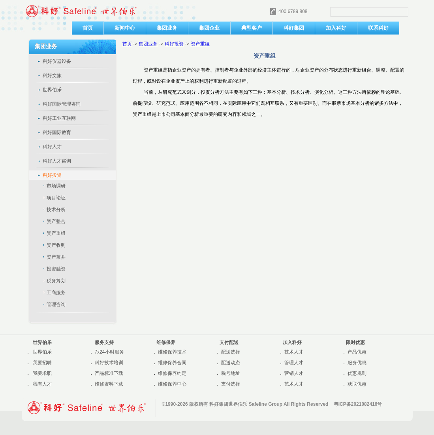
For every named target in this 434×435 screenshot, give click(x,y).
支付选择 (230, 384)
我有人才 (42, 384)
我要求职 (42, 373)
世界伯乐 (42, 352)
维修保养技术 (172, 352)
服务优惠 (357, 362)
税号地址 (230, 373)
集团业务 (148, 44)
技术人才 (293, 352)
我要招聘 (42, 362)
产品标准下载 (109, 373)
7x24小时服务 (109, 352)
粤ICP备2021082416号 (358, 404)
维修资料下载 (109, 384)
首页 (127, 44)
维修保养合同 (172, 362)
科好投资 (174, 44)
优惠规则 (357, 373)
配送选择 (230, 352)
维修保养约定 (172, 373)
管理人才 (293, 362)
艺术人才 (293, 384)
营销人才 (293, 373)
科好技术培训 (109, 362)
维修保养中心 (172, 384)
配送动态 (230, 362)
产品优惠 (357, 352)
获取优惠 (357, 384)
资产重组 (200, 44)
